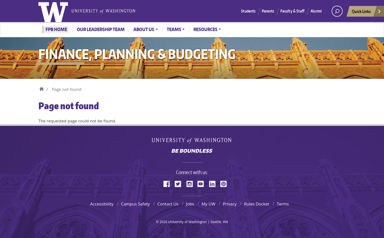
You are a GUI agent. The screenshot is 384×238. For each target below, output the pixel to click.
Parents (268, 11)
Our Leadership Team (101, 29)
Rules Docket (256, 204)
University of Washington (54, 11)
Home (41, 88)
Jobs (190, 204)
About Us (143, 29)
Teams (174, 29)
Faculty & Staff (292, 11)
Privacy (230, 204)
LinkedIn (214, 183)
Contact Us (167, 204)
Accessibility (101, 204)
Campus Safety (135, 204)
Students (248, 11)
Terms (283, 204)
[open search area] (337, 11)
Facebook (168, 183)
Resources (205, 29)
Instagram (191, 183)
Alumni (316, 11)
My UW (208, 204)
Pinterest (225, 183)
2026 (163, 221)
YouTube (202, 183)
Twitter (180, 183)
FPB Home (56, 29)
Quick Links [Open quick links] (366, 13)
